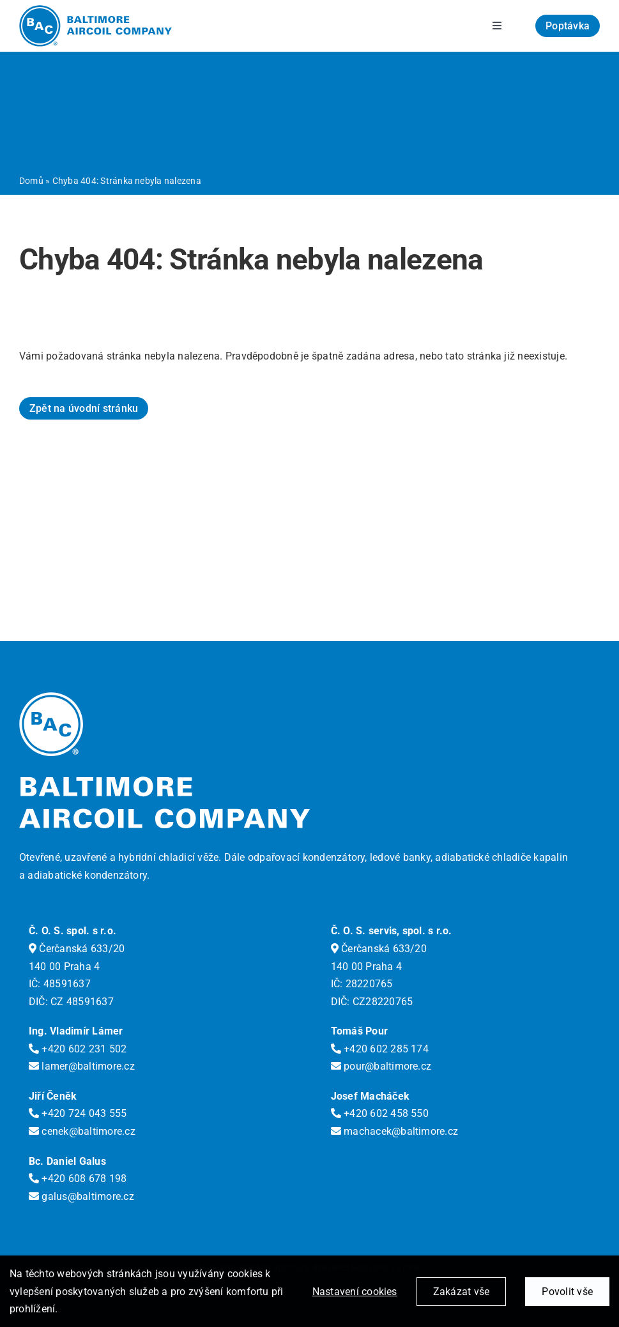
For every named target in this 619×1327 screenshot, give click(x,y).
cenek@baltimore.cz (82, 1131)
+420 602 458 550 (380, 1113)
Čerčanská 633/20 (77, 949)
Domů (31, 181)
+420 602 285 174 (380, 1049)
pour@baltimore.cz (381, 1066)
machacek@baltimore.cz (395, 1131)
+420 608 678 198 (77, 1178)
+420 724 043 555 (77, 1113)
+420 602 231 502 (77, 1049)
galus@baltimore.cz (81, 1196)
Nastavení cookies (354, 1293)
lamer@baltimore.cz (82, 1066)
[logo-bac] (95, 10)
